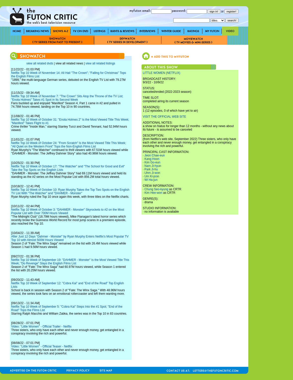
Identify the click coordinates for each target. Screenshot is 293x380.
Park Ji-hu (151, 169)
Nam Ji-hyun (153, 166)
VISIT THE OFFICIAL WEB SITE (164, 116)
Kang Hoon (152, 159)
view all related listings (100, 63)
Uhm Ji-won (152, 173)
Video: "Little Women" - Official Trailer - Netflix (41, 326)
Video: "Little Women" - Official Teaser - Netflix (41, 346)
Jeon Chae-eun (155, 155)
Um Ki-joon (152, 176)
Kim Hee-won (153, 192)
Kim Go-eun (152, 162)
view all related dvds (39, 63)
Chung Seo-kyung (156, 189)
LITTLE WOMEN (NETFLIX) (161, 73)
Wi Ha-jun (151, 180)
